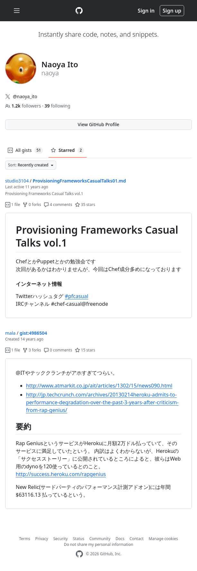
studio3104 (17, 181)
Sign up (172, 10)
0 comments (58, 350)
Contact (136, 538)
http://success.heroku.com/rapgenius (61, 474)
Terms (24, 538)
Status (78, 538)
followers (23, 106)
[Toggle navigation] (17, 11)
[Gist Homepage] (79, 10)
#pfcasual (76, 296)
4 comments (58, 204)
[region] (98, 265)
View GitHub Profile (98, 124)
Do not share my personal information (98, 544)
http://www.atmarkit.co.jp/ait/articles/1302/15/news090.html (99, 385)
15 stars (85, 350)
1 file (12, 204)
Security (60, 538)
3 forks (31, 350)
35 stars (85, 204)
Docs (120, 538)
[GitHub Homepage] (79, 554)
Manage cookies (163, 538)
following (57, 106)
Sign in (146, 10)
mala (10, 333)
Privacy (41, 538)
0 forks (31, 204)
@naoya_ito (25, 96)
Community (100, 538)
